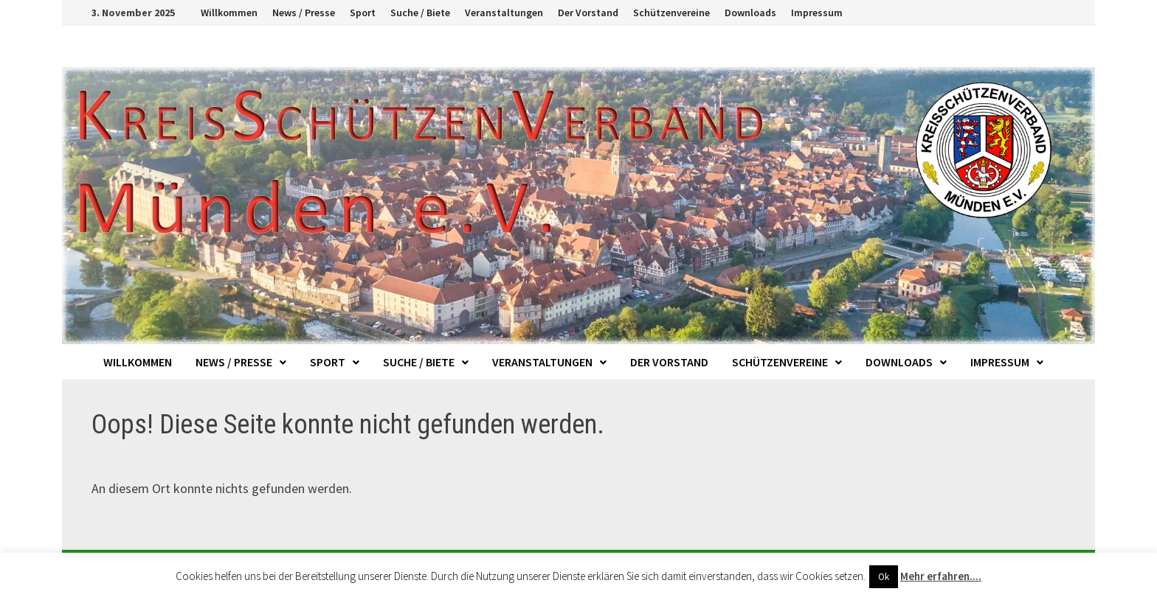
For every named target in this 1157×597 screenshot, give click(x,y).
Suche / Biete (420, 12)
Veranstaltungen (504, 12)
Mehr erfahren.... (940, 576)
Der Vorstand (588, 12)
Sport (363, 12)
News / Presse (303, 12)
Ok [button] (883, 576)
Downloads (750, 12)
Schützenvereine (671, 12)
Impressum (817, 12)
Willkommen (229, 12)
